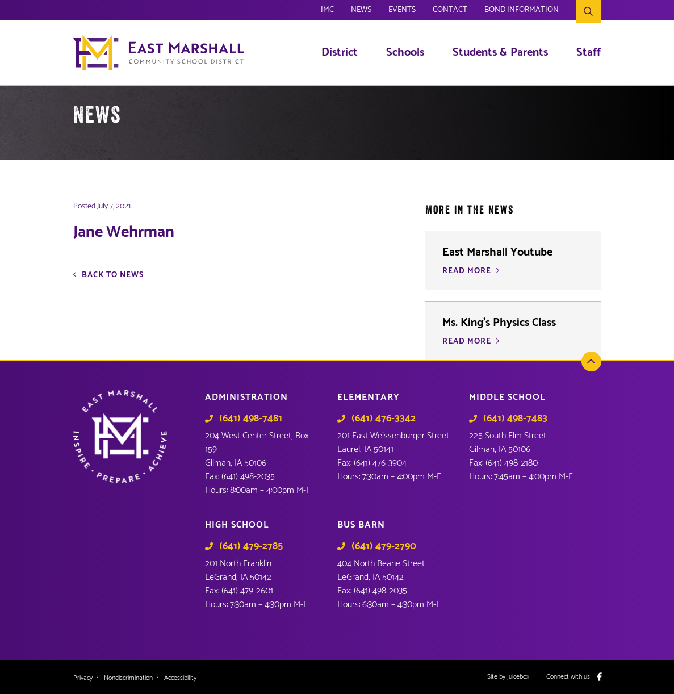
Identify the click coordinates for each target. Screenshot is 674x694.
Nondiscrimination (128, 678)
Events (402, 11)
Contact (450, 11)
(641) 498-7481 (250, 418)
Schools (405, 52)
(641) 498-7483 (515, 418)
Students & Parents (500, 52)
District (339, 52)
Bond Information (521, 11)
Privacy (83, 678)
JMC (327, 11)
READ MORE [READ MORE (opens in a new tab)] (466, 271)
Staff (588, 52)
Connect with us (568, 677)
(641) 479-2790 (383, 546)
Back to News (113, 275)
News (361, 11)
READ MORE (466, 342)
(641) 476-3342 (383, 418)
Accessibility (180, 678)
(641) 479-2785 (251, 546)
